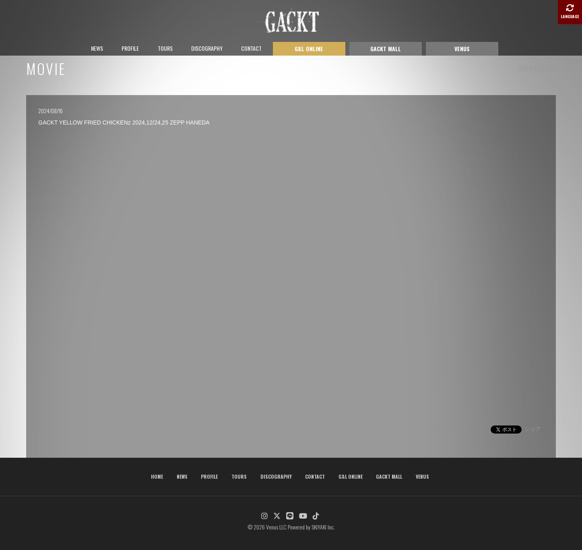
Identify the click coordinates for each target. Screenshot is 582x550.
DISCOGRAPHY (207, 48)
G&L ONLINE (309, 48)
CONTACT (251, 48)
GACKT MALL (385, 48)
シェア (533, 429)
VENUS (462, 48)
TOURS (165, 48)
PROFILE (130, 48)
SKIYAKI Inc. (323, 527)
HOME (157, 476)
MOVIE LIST (537, 68)
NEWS (97, 48)
